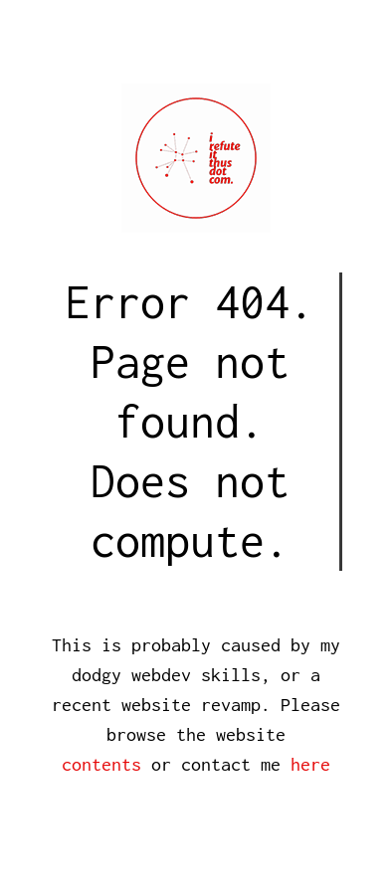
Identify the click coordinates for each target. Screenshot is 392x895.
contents (101, 764)
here (310, 764)
